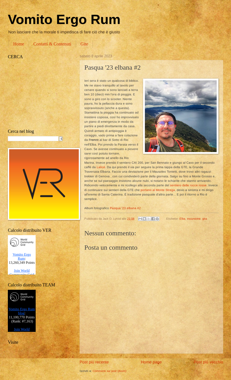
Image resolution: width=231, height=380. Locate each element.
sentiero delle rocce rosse (188, 185)
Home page (151, 362)
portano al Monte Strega (158, 190)
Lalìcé (101, 167)
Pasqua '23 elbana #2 (126, 208)
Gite (84, 43)
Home (18, 43)
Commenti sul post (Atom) (109, 371)
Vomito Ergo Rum (64, 19)
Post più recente (94, 362)
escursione (193, 218)
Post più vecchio (208, 362)
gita (204, 218)
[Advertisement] (39, 94)
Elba (182, 218)
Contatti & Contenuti (52, 43)
